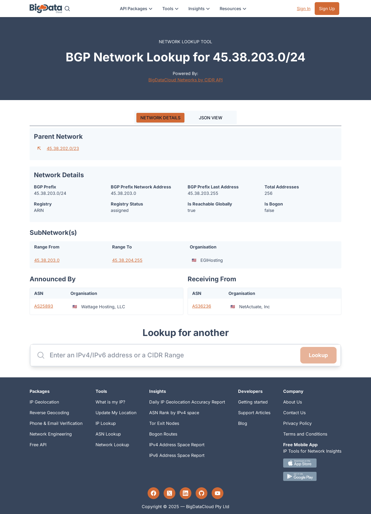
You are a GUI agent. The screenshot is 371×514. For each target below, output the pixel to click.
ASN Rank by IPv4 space (174, 412)
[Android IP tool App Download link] (312, 476)
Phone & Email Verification (56, 423)
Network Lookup (112, 444)
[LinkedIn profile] (185, 493)
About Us (292, 402)
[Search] (67, 8)
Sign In (303, 8)
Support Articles (254, 412)
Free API (38, 444)
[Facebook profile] (153, 493)
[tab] (160, 117)
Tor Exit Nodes (164, 423)
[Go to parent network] (39, 148)
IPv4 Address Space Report (176, 444)
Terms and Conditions (305, 434)
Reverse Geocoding (49, 412)
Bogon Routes (163, 434)
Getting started (253, 402)
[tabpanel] (185, 221)
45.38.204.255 (127, 260)
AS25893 (43, 306)
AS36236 (201, 306)
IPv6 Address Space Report (176, 455)
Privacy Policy (297, 423)
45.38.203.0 (47, 260)
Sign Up (327, 8)
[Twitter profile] (169, 493)
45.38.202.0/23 (63, 148)
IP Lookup (106, 423)
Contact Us (294, 412)
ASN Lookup (108, 434)
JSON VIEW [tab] (210, 117)
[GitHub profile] (201, 493)
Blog (242, 423)
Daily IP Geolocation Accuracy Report (187, 402)
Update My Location (116, 412)
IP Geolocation (44, 402)
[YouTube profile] (217, 493)
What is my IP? (110, 402)
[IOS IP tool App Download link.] (312, 463)
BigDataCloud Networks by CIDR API (185, 79)
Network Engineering (51, 434)
